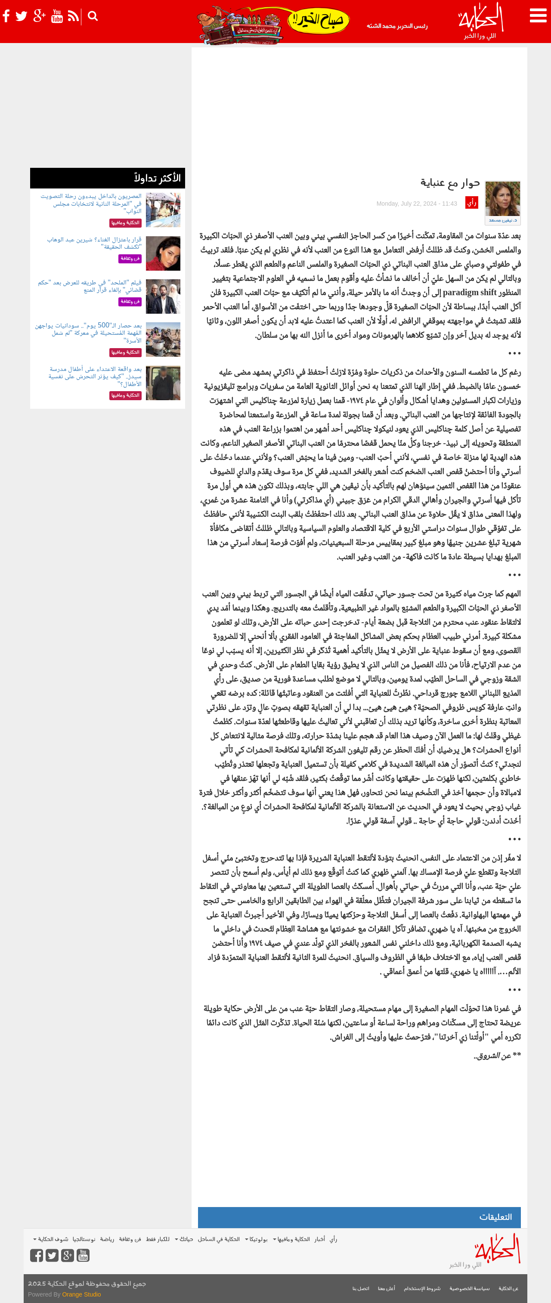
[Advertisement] (359, 112)
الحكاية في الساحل (219, 1239)
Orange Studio (81, 1294)
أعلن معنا (386, 1289)
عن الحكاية (508, 1289)
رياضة (107, 1239)
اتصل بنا (361, 1289)
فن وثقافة (130, 1239)
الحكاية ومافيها (291, 1239)
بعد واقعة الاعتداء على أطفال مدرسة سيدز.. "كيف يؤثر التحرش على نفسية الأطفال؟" (95, 377)
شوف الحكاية (50, 1239)
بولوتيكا (256, 1239)
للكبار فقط (157, 1239)
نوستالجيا (84, 1239)
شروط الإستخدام (422, 1289)
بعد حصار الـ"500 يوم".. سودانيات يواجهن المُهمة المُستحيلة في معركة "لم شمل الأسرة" (88, 333)
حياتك (184, 1239)
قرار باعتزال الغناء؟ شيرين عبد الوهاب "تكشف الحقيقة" (94, 243)
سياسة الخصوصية (469, 1289)
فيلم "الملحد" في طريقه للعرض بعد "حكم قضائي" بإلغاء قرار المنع (90, 286)
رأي (471, 202)
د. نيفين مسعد (503, 220)
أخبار (319, 1239)
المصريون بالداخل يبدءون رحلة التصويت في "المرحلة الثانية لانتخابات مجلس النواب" (91, 204)
